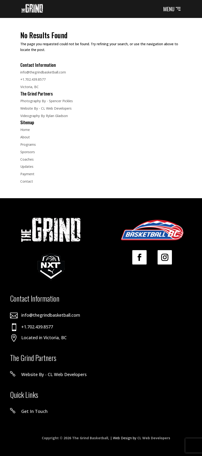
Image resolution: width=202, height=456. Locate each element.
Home (25, 129)
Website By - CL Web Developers (46, 108)
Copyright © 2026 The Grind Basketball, (76, 438)
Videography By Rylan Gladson (44, 115)
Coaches (27, 159)
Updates (26, 166)
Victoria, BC (29, 86)
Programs (28, 144)
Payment (27, 174)
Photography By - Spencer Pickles (46, 101)
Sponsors (27, 152)
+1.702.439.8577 (33, 79)
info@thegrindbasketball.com (43, 72)
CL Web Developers (153, 438)
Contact (26, 181)
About (25, 137)
